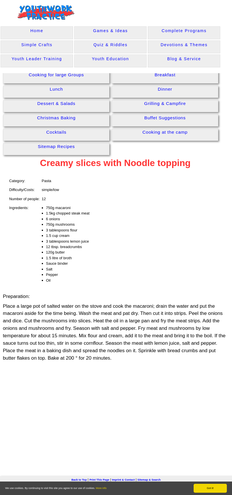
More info (101, 488)
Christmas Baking (56, 117)
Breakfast (165, 74)
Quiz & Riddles (110, 44)
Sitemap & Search (149, 479)
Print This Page (99, 479)
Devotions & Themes (184, 44)
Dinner (165, 89)
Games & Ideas (110, 30)
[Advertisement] (116, 410)
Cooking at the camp (165, 132)
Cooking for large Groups (56, 74)
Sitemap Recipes (56, 146)
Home (36, 30)
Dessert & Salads (56, 103)
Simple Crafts (36, 44)
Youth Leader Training (37, 58)
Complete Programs (184, 30)
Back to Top (79, 479)
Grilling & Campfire (165, 103)
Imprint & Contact (123, 479)
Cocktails (56, 132)
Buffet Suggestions (165, 117)
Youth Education (110, 58)
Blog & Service (184, 58)
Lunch (56, 89)
